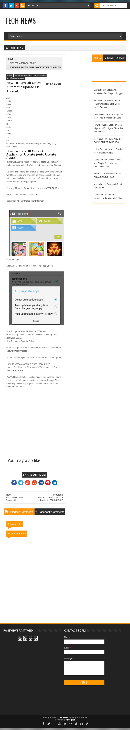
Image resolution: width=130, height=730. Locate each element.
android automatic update (23, 75)
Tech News (20, 20)
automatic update (40, 75)
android (9, 75)
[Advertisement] (73, 24)
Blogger (71, 720)
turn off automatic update (23, 63)
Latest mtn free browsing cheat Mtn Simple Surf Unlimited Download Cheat (108, 163)
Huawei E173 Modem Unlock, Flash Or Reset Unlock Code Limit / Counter (107, 104)
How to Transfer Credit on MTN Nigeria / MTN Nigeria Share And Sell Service (108, 128)
